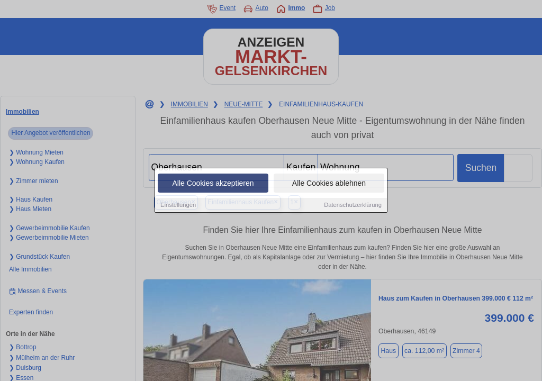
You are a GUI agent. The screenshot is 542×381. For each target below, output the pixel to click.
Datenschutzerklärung (353, 205)
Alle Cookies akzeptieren (213, 183)
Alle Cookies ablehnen (329, 183)
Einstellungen (178, 205)
